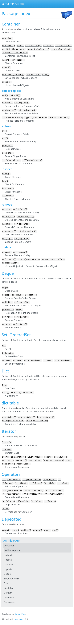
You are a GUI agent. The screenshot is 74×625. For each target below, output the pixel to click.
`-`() (32, 480)
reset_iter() (24, 464)
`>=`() (54, 494)
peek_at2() (8, 153)
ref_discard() (21, 224)
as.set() (17, 360)
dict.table (8, 588)
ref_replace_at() (27, 110)
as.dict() (16, 392)
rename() (6, 252)
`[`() (11, 160)
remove (9, 564)
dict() (5, 392)
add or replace (12, 550)
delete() (6, 209)
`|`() (23, 501)
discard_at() (9, 231)
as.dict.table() (26, 417)
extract (8, 555)
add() (5, 95)
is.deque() (31, 295)
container (8, 4)
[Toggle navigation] (68, 4)
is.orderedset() (63, 360)
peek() (18, 310)
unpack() (6, 82)
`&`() (8, 501)
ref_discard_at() (27, 231)
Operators (9, 597)
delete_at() (8, 217)
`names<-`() (15, 53)
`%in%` (5, 509)
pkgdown (18, 619)
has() (5, 181)
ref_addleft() (21, 302)
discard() (7, 224)
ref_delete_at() (25, 217)
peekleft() (8, 310)
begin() (48, 457)
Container (7, 38)
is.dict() (28, 392)
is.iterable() (35, 457)
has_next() (21, 460)
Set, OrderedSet (12, 578)
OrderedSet (8, 353)
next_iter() (8, 464)
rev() (21, 317)
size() (15, 530)
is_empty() (8, 196)
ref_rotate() (20, 324)
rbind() (13, 421)
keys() (47, 530)
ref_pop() (7, 239)
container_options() (13, 75)
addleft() (7, 302)
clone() (6, 67)
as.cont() (48, 46)
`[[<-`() (36, 117)
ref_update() (9, 259)
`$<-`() (58, 117)
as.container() (33, 46)
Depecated (9, 602)
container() (8, 46)
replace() (7, 103)
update (8, 569)
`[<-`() (12, 117)
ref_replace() (21, 103)
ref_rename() (20, 252)
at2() (5, 138)
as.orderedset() (33, 360)
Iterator (6, 450)
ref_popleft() (21, 239)
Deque (5, 288)
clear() (6, 60)
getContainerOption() (37, 75)
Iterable (6, 442)
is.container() (63, 46)
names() (61, 49)
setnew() (6, 360)
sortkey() (26, 530)
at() (4, 131)
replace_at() (9, 110)
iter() (5, 457)
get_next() (8, 460)
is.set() (47, 360)
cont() (20, 46)
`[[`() (32, 160)
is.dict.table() (45, 417)
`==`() (12, 490)
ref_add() (15, 95)
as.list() (13, 49)
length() (38, 49)
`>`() (11, 494)
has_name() (8, 188)
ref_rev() (7, 317)
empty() (6, 530)
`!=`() (33, 490)
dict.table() (9, 417)
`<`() (54, 490)
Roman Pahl (19, 614)
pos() (69, 460)
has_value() (35, 460)
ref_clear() (18, 60)
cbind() (37, 421)
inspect (8, 559)
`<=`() (32, 494)
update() (29, 259)
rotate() (6, 324)
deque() (6, 295)
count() (6, 174)
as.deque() (18, 295)
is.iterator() (18, 457)
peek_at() (7, 146)
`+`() (11, 480)
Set (4, 346)
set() (55, 530)
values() (37, 530)
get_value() (60, 457)
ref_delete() (20, 209)
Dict (4, 385)
